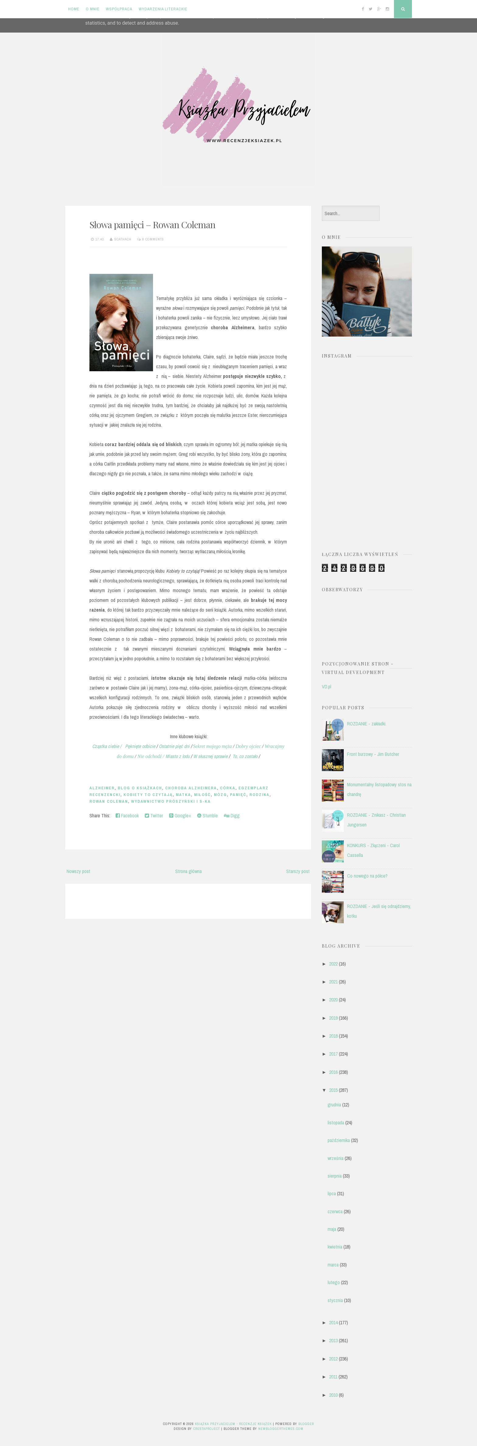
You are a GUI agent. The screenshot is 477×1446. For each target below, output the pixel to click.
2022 (333, 963)
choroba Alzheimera (191, 788)
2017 (333, 1053)
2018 (333, 1035)
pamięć (238, 794)
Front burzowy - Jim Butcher (373, 754)
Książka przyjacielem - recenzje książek (233, 1424)
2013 (333, 1340)
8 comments (153, 239)
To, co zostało (244, 756)
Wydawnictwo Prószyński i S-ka (171, 801)
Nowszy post (78, 871)
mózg (220, 794)
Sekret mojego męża (212, 746)
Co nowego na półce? (367, 875)
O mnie (92, 9)
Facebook (127, 815)
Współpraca (119, 9)
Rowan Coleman (108, 801)
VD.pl (326, 686)
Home (73, 9)
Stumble (207, 815)
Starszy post (298, 871)
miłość (202, 794)
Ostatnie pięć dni (174, 746)
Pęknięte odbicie (139, 746)
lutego (334, 1282)
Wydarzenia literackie (163, 9)
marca (333, 1264)
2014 (333, 1322)
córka (227, 788)
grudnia (334, 1104)
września (335, 1158)
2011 (333, 1376)
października (339, 1140)
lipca (332, 1193)
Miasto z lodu (177, 756)
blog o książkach (140, 788)
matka (183, 794)
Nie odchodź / (151, 756)
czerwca (335, 1211)
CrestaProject (206, 1429)
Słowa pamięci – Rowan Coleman (152, 224)
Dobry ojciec (248, 746)
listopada (336, 1122)
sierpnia (335, 1175)
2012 (333, 1358)
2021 (333, 981)
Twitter (154, 815)
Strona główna (188, 871)
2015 (333, 1090)
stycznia (335, 1300)
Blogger (306, 1424)
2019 (333, 1018)
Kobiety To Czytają (148, 794)
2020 (333, 999)
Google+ (180, 815)
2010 (333, 1395)
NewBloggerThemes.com (280, 1429)
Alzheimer (102, 788)
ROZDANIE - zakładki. (366, 723)
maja (332, 1229)
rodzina (259, 794)
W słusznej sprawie (210, 756)
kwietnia (335, 1246)
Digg (232, 815)
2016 (333, 1072)
